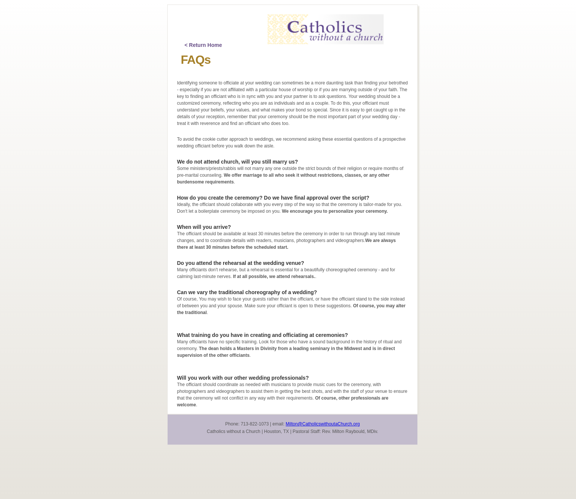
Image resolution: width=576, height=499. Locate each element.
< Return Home (203, 45)
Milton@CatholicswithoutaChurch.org (323, 424)
